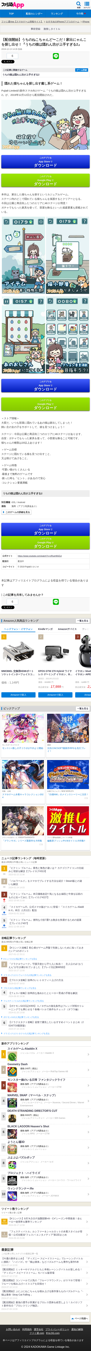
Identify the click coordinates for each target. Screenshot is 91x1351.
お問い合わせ (13, 1329)
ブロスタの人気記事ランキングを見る (19, 988)
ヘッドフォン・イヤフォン (18, 629)
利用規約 (27, 1329)
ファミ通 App (12, 5)
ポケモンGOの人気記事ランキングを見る (21, 1017)
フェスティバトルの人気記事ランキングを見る (23, 1001)
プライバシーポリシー (57, 1329)
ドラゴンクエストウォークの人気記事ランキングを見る (27, 975)
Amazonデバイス (67, 629)
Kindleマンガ (45, 629)
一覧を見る (82, 620)
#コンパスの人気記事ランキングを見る (20, 959)
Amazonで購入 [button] (18, 694)
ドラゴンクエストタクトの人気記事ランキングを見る (26, 1034)
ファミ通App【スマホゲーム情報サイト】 (22, 21)
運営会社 (38, 1329)
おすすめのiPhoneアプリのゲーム (62, 21)
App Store (45, 162)
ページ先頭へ (81, 1318)
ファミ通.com (36, 1333)
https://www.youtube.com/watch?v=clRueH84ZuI (40, 556)
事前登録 (35, 28)
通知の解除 (77, 1329)
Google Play (45, 180)
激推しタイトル (52, 28)
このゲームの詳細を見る (18, 512)
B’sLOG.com (53, 1333)
